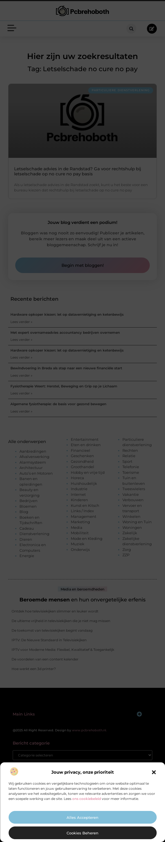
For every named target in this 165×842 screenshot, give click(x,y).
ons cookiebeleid (86, 799)
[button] (154, 772)
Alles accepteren (82, 817)
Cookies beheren (82, 833)
